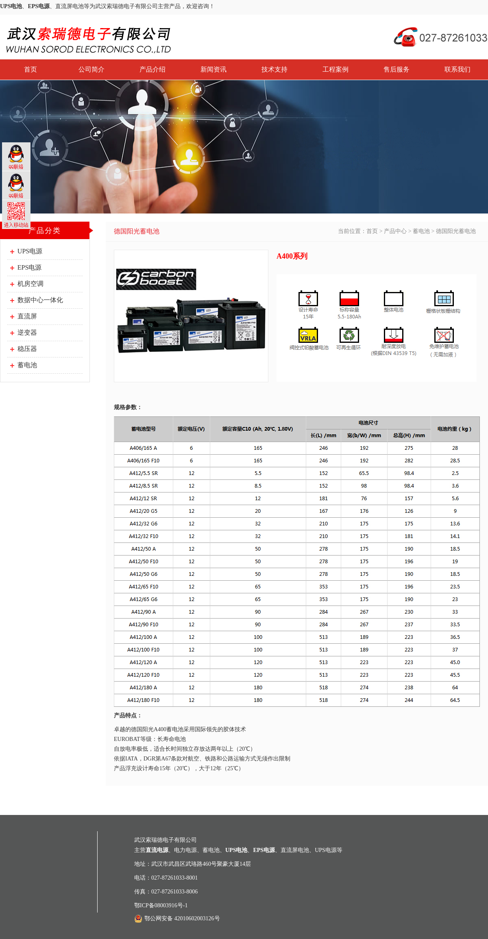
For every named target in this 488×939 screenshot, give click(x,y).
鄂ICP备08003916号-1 (160, 905)
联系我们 (457, 69)
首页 (30, 69)
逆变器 (27, 332)
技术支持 (274, 69)
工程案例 (335, 69)
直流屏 (27, 316)
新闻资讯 (213, 69)
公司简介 (91, 69)
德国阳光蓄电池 (456, 231)
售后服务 (396, 69)
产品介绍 (152, 69)
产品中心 (395, 231)
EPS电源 (29, 267)
